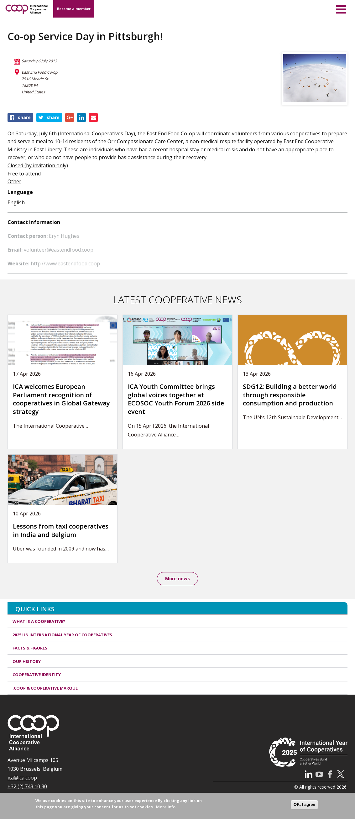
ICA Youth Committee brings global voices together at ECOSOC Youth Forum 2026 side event (176, 399)
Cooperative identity (37, 675)
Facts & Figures (30, 648)
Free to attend (24, 173)
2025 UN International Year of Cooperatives (62, 635)
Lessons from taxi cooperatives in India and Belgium (60, 530)
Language (20, 192)
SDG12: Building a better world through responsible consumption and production (290, 394)
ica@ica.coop (22, 778)
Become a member (74, 8)
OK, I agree (304, 804)
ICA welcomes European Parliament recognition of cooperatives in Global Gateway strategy (61, 399)
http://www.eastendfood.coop (65, 263)
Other (14, 181)
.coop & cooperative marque (45, 688)
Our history (27, 662)
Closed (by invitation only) (38, 165)
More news (177, 579)
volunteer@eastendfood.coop (58, 249)
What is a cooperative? (39, 622)
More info (165, 807)
